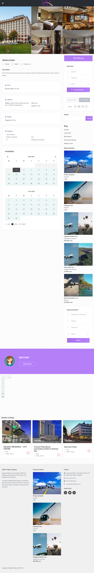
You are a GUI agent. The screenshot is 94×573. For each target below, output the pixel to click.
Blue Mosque (68, 136)
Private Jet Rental (69, 174)
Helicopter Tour (68, 205)
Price (7, 85)
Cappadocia (67, 238)
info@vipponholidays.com (73, 484)
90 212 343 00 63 (71, 478)
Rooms (7, 64)
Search (66, 114)
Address (8, 100)
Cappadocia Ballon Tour (71, 236)
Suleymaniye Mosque (70, 140)
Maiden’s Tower (68, 143)
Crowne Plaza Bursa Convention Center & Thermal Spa (46, 449)
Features (9, 131)
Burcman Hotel (70, 447)
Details (8, 117)
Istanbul (66, 129)
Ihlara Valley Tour (69, 267)
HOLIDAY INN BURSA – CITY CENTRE (15, 448)
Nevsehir (73, 238)
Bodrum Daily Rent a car (71, 298)
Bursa (36, 103)
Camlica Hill (67, 133)
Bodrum (66, 300)
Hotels (16, 64)
